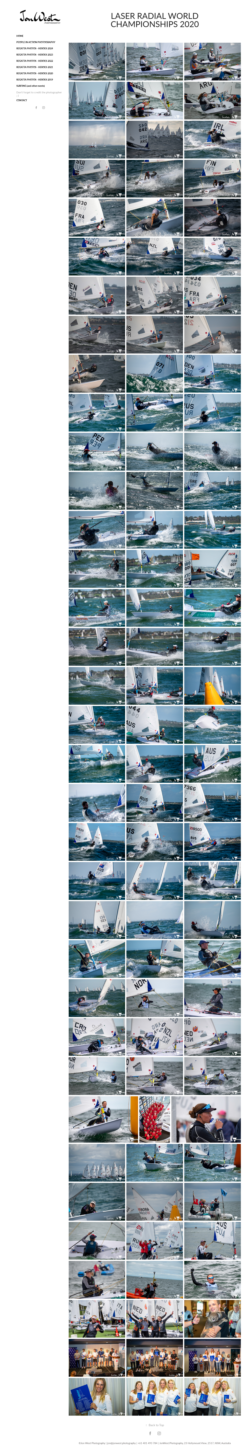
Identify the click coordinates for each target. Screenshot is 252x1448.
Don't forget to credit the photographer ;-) (39, 94)
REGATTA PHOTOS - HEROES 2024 (34, 48)
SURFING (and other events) (30, 85)
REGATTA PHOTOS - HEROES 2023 (34, 54)
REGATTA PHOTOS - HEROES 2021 (34, 67)
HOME (19, 35)
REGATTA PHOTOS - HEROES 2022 (34, 60)
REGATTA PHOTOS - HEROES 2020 (34, 73)
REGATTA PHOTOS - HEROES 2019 (34, 79)
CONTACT (21, 100)
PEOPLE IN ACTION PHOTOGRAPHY (35, 42)
